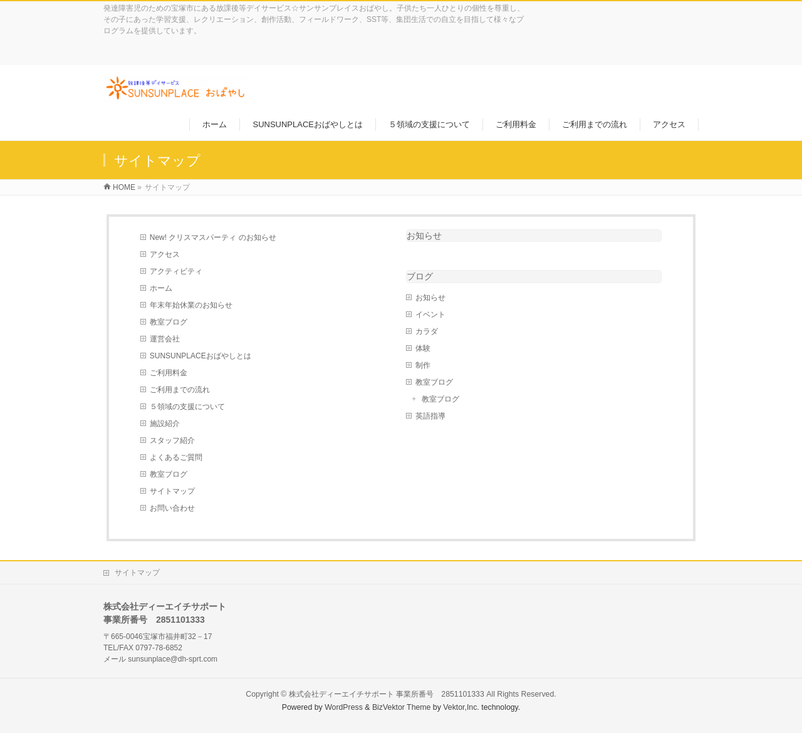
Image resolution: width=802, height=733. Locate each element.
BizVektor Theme (401, 707)
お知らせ (424, 236)
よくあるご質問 (176, 457)
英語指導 (430, 416)
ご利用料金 (168, 372)
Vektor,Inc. (461, 707)
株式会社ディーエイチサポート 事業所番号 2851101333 (386, 694)
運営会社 (165, 339)
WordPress (344, 707)
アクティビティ (176, 271)
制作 (422, 365)
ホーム (161, 288)
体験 (422, 348)
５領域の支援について (187, 406)
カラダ (426, 331)
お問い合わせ (172, 508)
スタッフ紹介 (172, 440)
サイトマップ (172, 491)
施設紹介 (165, 423)
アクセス (165, 254)
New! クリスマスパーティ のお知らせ (213, 237)
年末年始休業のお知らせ (191, 305)
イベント (430, 314)
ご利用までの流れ (180, 389)
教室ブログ (168, 322)
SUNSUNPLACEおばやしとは (200, 355)
